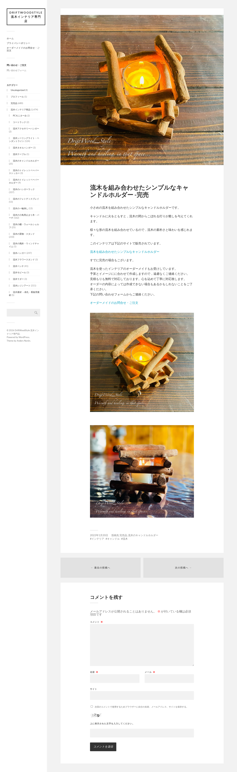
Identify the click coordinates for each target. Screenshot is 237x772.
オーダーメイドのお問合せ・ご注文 (23, 49)
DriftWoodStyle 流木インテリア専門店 (26, 17)
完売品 (14, 103)
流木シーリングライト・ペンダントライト (24, 140)
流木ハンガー (19, 253)
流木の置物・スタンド (24, 234)
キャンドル (113, 538)
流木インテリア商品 (20, 109)
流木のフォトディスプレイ (26, 198)
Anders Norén (23, 341)
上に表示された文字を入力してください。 (112, 724)
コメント (96, 622)
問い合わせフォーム (16, 70)
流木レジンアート (21, 285)
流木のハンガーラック (24, 189)
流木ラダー (18, 279)
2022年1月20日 (99, 535)
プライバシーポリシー (18, 43)
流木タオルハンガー (23, 147)
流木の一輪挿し (20, 208)
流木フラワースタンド (24, 259)
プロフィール (17, 96)
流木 (125, 538)
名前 (94, 672)
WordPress (24, 337)
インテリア (98, 538)
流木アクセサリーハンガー (26, 128)
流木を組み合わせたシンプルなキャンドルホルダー (124, 251)
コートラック (19, 122)
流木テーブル (19, 154)
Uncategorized (18, 90)
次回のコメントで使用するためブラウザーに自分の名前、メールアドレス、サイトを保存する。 (141, 707)
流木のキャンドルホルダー (26, 160)
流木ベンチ (18, 266)
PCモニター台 (20, 115)
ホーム (10, 38)
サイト (93, 689)
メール (150, 672)
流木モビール (19, 272)
